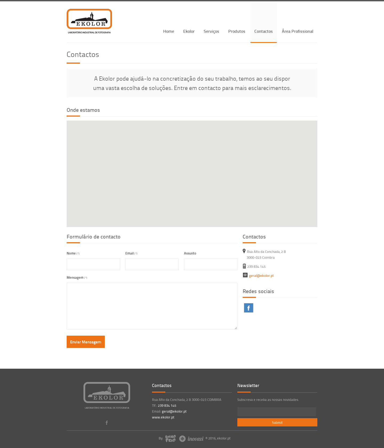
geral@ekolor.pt (174, 411)
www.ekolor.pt (163, 417)
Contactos (263, 31)
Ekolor (189, 31)
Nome (73, 253)
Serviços (211, 31)
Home (168, 31)
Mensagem (77, 277)
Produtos (236, 31)
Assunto (190, 253)
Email (131, 253)
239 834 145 (167, 405)
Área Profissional (297, 31)
